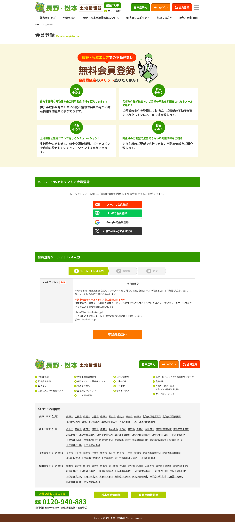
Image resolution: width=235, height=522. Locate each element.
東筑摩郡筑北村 (158, 439)
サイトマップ (122, 390)
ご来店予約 (121, 381)
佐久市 (120, 416)
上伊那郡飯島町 (123, 434)
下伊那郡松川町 (178, 434)
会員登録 (182, 7)
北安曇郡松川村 (74, 445)
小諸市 (95, 416)
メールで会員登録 (117, 204)
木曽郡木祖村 (91, 439)
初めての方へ (164, 18)
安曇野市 (149, 429)
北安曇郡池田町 (175, 439)
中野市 (103, 416)
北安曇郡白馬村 (92, 445)
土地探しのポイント (138, 18)
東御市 (137, 416)
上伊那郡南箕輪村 (141, 434)
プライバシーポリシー (166, 394)
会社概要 (120, 385)
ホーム (38, 24)
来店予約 (140, 7)
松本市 (69, 429)
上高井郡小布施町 (91, 421)
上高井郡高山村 (110, 421)
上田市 (78, 416)
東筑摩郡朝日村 (140, 439)
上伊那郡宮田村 (160, 434)
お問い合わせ (122, 376)
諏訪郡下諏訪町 (164, 429)
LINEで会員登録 (117, 213)
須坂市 (86, 416)
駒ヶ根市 (113, 429)
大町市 (122, 429)
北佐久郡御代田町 (172, 416)
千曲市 (129, 416)
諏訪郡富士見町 (181, 429)
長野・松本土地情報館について (101, 18)
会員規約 (160, 381)
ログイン (161, 7)
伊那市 (103, 429)
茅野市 (131, 429)
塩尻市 (139, 429)
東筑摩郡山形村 (123, 439)
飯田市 (86, 429)
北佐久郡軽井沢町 (152, 416)
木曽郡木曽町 (106, 439)
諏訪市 (95, 429)
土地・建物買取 (188, 18)
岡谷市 (78, 429)
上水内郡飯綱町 (147, 421)
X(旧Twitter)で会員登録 (117, 231)
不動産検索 (69, 18)
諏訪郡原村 (72, 434)
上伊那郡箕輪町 (105, 434)
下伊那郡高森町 (74, 439)
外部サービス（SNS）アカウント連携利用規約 (167, 387)
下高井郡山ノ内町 (128, 421)
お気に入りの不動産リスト (50, 390)
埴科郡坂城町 (73, 421)
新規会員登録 (44, 381)
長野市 (69, 416)
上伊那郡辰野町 (87, 434)
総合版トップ (47, 18)
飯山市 (112, 416)
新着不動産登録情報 (86, 376)
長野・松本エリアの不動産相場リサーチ (175, 376)
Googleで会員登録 (117, 222)
